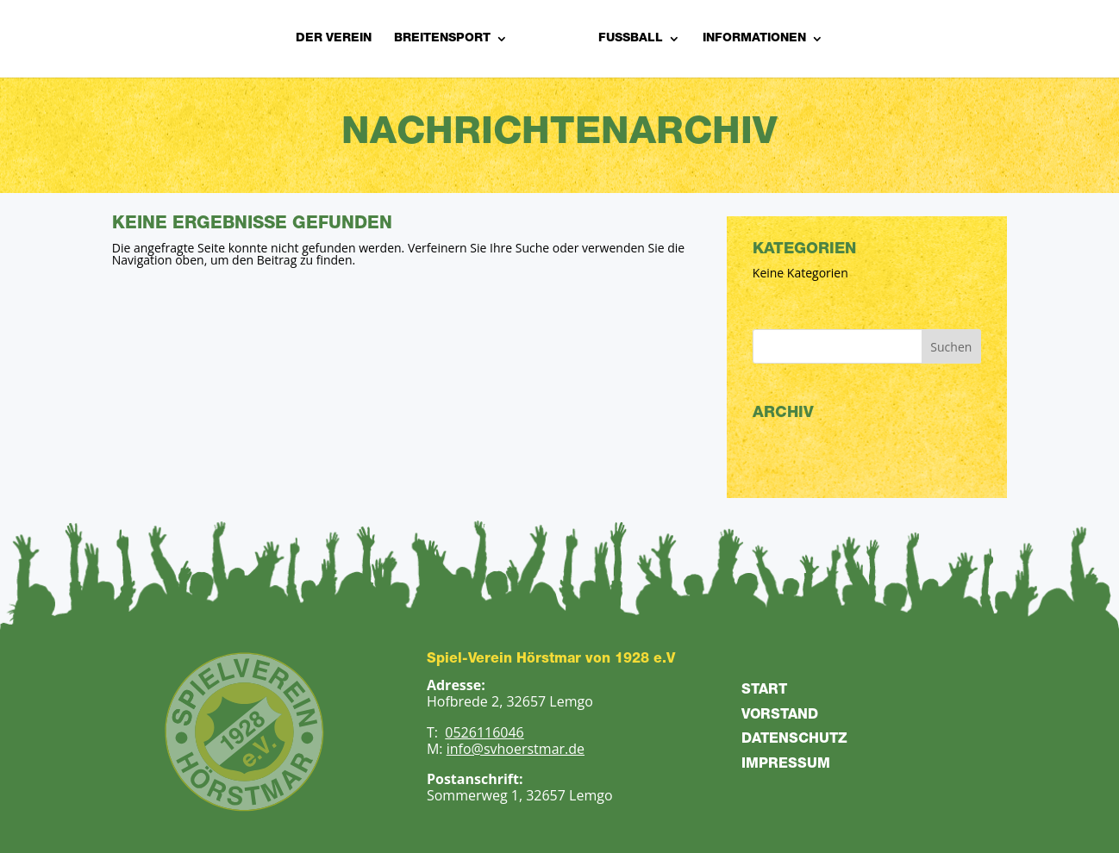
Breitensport (442, 39)
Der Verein (334, 39)
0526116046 (484, 732)
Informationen (754, 39)
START (764, 691)
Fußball (630, 39)
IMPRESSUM (785, 765)
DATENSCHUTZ (794, 740)
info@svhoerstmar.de (516, 748)
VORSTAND (779, 716)
